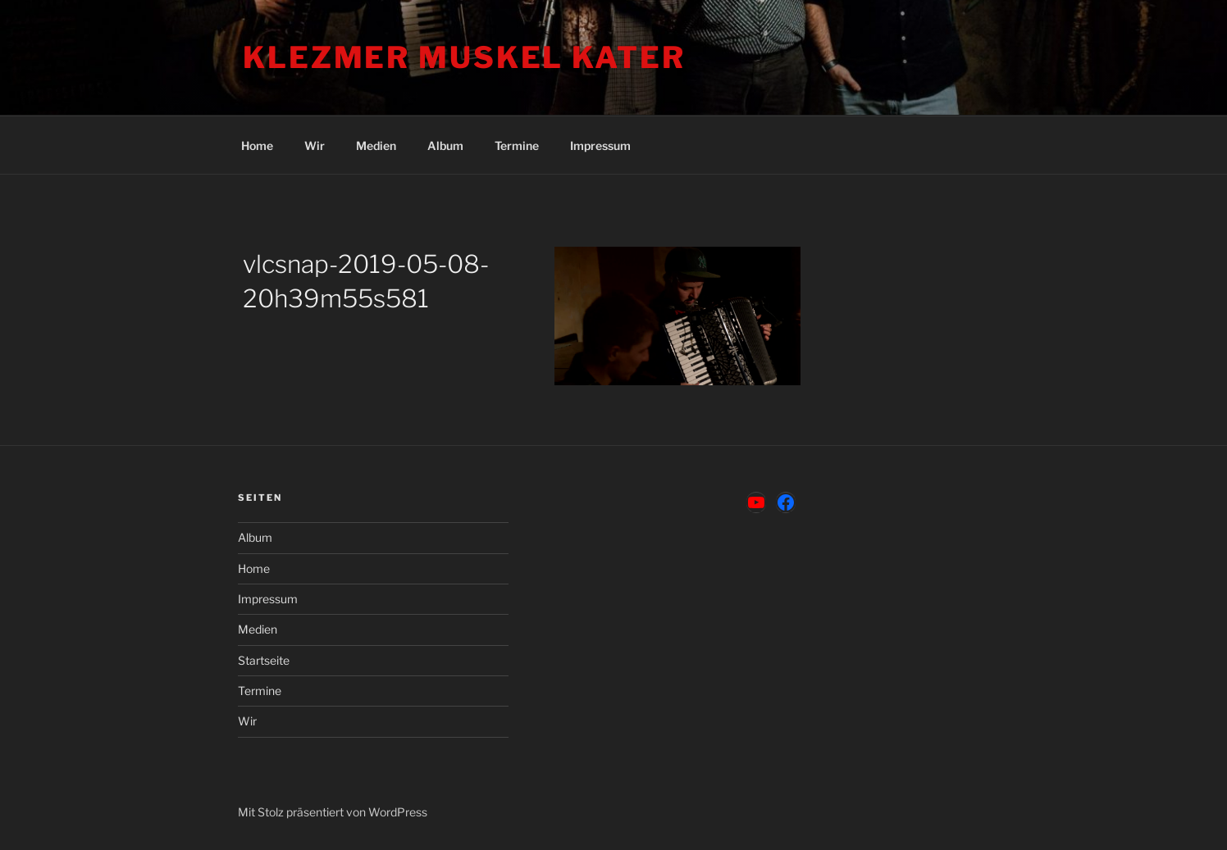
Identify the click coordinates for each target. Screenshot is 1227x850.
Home (257, 145)
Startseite (264, 660)
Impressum (600, 145)
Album (445, 145)
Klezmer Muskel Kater (464, 57)
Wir (314, 145)
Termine (517, 145)
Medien (376, 145)
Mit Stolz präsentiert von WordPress (332, 812)
